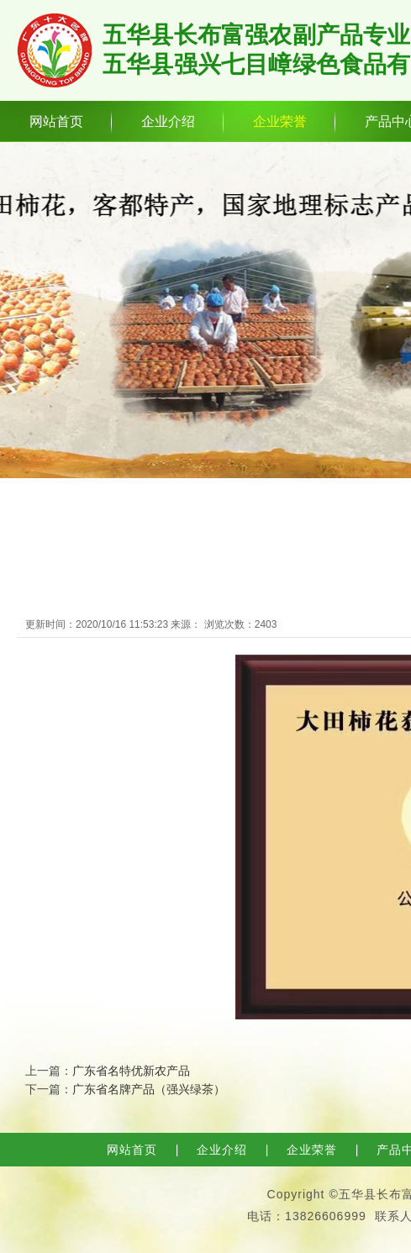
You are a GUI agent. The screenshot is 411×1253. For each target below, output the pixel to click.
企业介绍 (168, 121)
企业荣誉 (280, 121)
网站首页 (56, 121)
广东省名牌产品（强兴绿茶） (148, 1089)
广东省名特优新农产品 (131, 1070)
